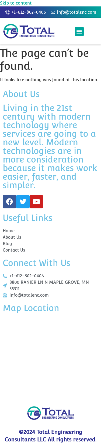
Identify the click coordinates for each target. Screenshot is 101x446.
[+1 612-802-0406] (50, 358)
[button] (79, 31)
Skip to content (16, 3)
